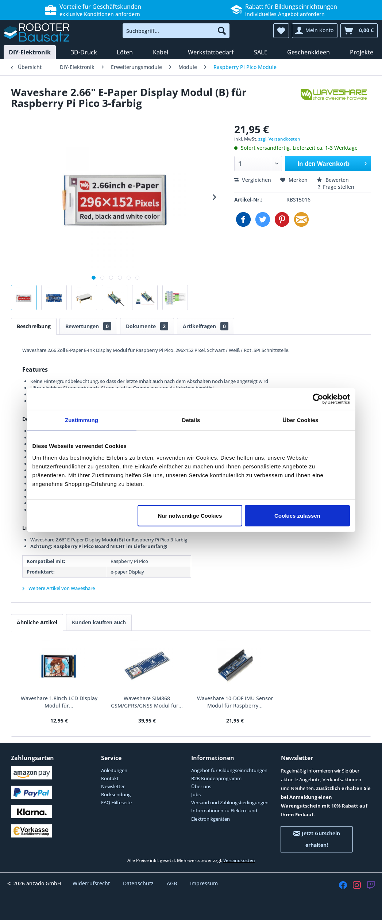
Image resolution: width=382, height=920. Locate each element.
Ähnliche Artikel (37, 622)
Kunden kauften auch (99, 622)
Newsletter (113, 786)
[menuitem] (176, 30)
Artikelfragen (205, 326)
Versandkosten (239, 860)
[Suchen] (221, 30)
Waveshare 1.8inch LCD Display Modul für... (59, 702)
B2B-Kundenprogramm (216, 778)
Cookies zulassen (297, 515)
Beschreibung (34, 326)
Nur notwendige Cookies (190, 515)
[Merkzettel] (281, 30)
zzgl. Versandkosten (279, 139)
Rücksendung (116, 794)
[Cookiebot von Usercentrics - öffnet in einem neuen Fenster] (318, 399)
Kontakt (110, 778)
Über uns (201, 786)
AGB (172, 883)
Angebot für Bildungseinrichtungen (229, 770)
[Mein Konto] (314, 30)
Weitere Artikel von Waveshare (58, 588)
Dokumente (147, 326)
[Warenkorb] (359, 30)
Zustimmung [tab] (81, 420)
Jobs (196, 794)
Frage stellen (335, 186)
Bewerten (333, 179)
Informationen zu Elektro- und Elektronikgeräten (224, 814)
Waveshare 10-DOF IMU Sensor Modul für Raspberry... (235, 702)
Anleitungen (114, 770)
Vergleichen (252, 179)
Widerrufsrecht (92, 883)
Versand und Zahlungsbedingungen (230, 802)
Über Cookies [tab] (301, 420)
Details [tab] (191, 420)
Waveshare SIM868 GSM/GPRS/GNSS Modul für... (147, 702)
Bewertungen (88, 326)
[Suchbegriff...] (176, 30)
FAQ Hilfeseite (116, 802)
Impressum (204, 883)
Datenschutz (139, 883)
